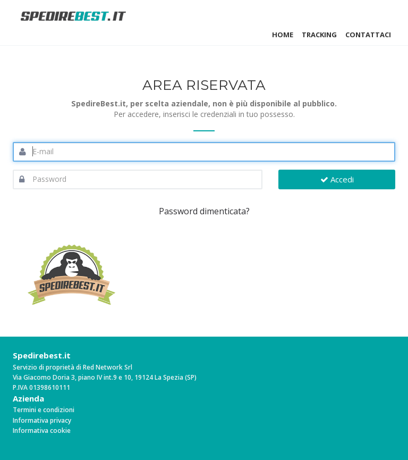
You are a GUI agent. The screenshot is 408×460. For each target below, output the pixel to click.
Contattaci (368, 34)
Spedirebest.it (42, 355)
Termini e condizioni (43, 409)
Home (282, 34)
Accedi (337, 179)
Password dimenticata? (204, 211)
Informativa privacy (42, 420)
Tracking (319, 34)
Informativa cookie (42, 430)
